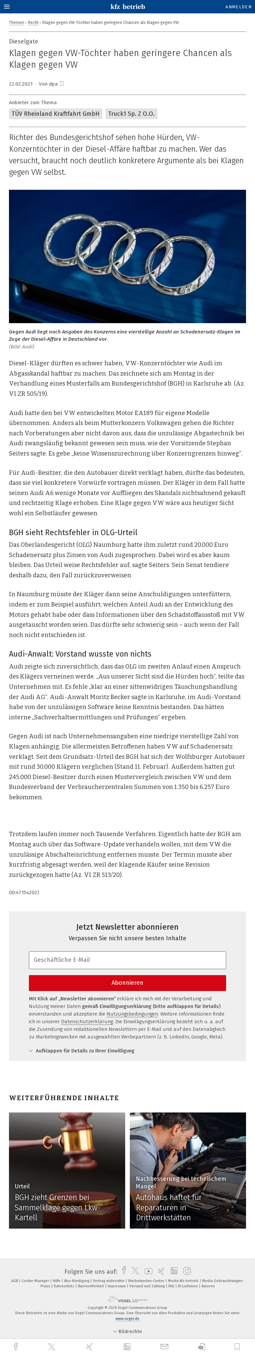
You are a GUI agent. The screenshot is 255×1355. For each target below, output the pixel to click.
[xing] (90, 1347)
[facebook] (16, 1347)
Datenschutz (64, 1286)
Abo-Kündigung (77, 1281)
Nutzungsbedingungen (132, 1014)
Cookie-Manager (36, 1281)
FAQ (171, 1286)
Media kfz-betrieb (184, 1281)
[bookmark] (61, 84)
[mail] (165, 1347)
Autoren (208, 1286)
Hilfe (57, 1281)
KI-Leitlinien (188, 1286)
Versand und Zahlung (147, 1286)
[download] (202, 1347)
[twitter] (52, 1347)
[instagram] (185, 1271)
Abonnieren (127, 982)
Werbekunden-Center (146, 1281)
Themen (16, 22)
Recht (33, 22)
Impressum (117, 1286)
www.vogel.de (127, 1319)
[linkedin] (128, 1347)
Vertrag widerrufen (109, 1281)
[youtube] (146, 1271)
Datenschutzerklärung (87, 1022)
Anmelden (238, 7)
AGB (15, 1281)
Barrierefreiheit (91, 1286)
